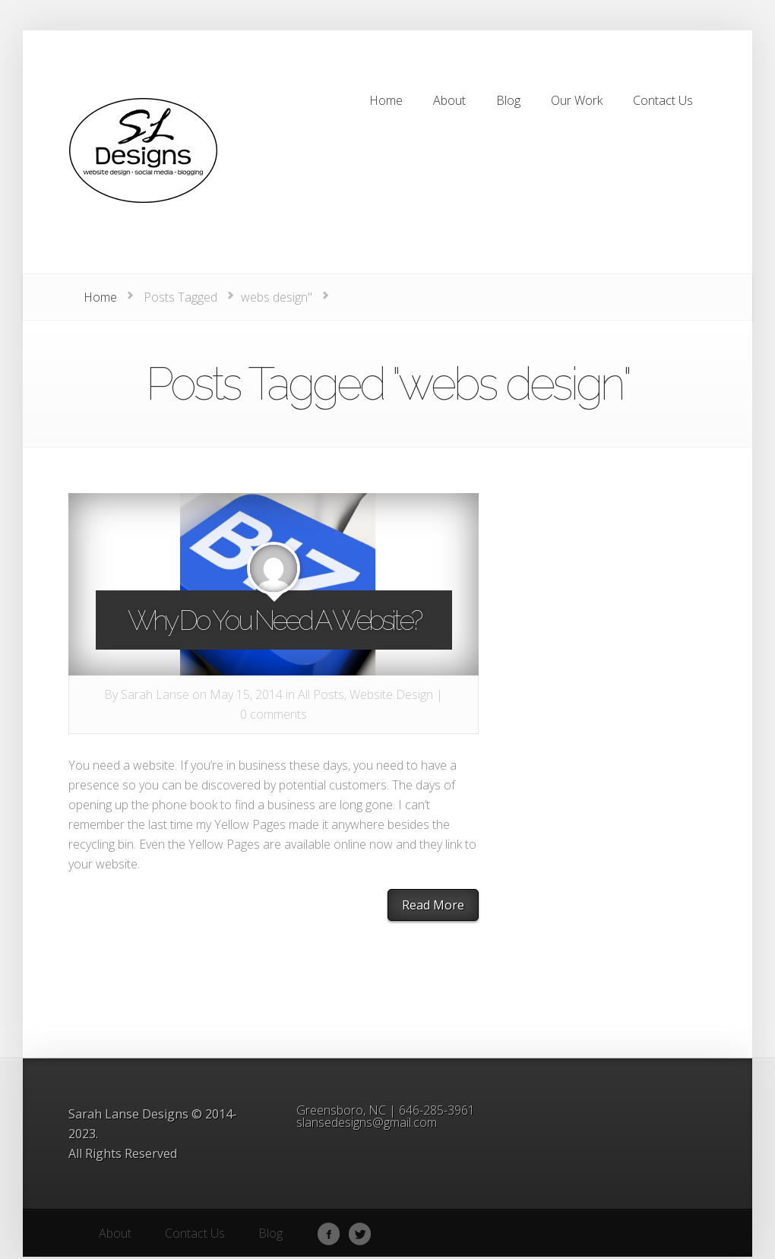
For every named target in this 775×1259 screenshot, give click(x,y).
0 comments (273, 714)
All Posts (321, 694)
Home (100, 297)
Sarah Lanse (155, 694)
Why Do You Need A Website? (274, 620)
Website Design (391, 694)
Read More (433, 905)
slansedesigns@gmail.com (366, 1122)
